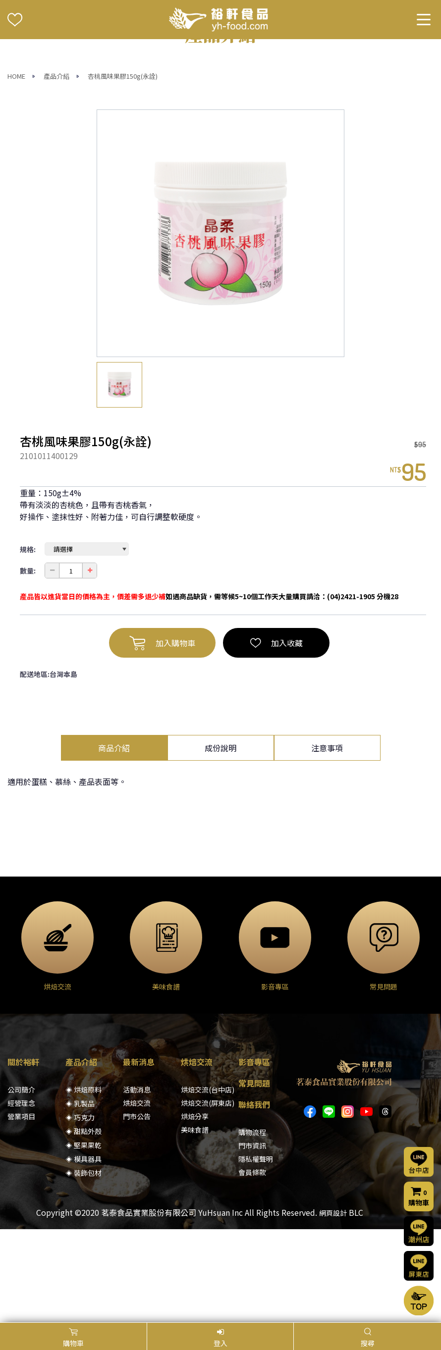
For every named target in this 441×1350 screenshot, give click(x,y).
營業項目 (21, 1209)
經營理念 (21, 1196)
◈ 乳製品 (80, 1196)
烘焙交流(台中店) (207, 1183)
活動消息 (137, 1183)
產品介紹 (56, 169)
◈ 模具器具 (83, 1252)
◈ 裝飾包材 (83, 1266)
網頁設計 (333, 1306)
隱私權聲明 (255, 1252)
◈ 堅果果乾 (83, 1238)
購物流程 (252, 1225)
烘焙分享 (195, 1209)
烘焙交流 (137, 1196)
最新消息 (139, 1155)
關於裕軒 (23, 1155)
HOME (16, 169)
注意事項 (327, 841)
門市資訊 (252, 1239)
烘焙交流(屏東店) (207, 1196)
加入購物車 (162, 735)
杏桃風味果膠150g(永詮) (123, 169)
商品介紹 (114, 841)
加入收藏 (276, 736)
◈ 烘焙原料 (83, 1183)
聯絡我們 (254, 1197)
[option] (220, 326)
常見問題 (254, 1176)
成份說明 (220, 841)
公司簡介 (21, 1183)
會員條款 (252, 1265)
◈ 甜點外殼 (83, 1224)
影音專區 (254, 1155)
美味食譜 (195, 1223)
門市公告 (137, 1209)
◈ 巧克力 (80, 1210)
